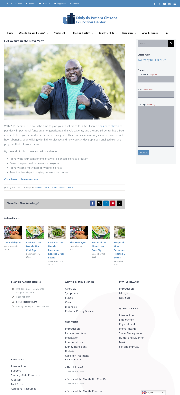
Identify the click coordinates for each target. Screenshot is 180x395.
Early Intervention (75, 333)
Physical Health (65, 187)
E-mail (145, 89)
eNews (38, 187)
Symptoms (71, 293)
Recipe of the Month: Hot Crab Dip (33, 246)
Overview (70, 288)
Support (16, 370)
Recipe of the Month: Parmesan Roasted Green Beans (56, 250)
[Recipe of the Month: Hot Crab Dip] (35, 227)
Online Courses (50, 187)
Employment (126, 319)
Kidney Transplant (75, 346)
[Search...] (153, 43)
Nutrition (124, 297)
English (148, 392)
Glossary (16, 379)
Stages (69, 297)
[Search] (171, 43)
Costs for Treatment (77, 355)
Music (122, 342)
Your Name (147, 74)
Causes (69, 302)
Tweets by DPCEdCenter (152, 60)
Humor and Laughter (131, 337)
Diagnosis (71, 306)
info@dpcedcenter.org (26, 301)
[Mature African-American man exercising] (64, 82)
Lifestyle (124, 293)
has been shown (109, 126)
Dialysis (69, 351)
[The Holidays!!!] (13, 227)
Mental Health (127, 328)
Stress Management (131, 333)
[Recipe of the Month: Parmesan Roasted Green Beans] (57, 227)
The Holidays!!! (12, 242)
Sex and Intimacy (129, 346)
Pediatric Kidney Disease (79, 311)
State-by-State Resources (25, 375)
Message (146, 104)
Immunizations (74, 342)
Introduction (72, 328)
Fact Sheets (17, 384)
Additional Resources (23, 388)
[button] (167, 33)
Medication (71, 337)
